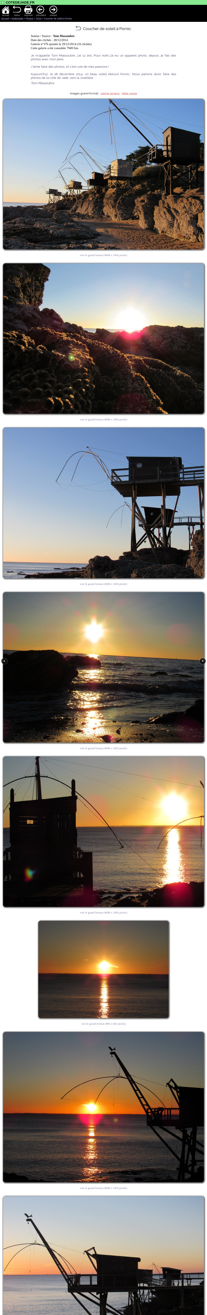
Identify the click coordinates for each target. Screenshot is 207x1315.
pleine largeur (110, 93)
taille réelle (129, 93)
